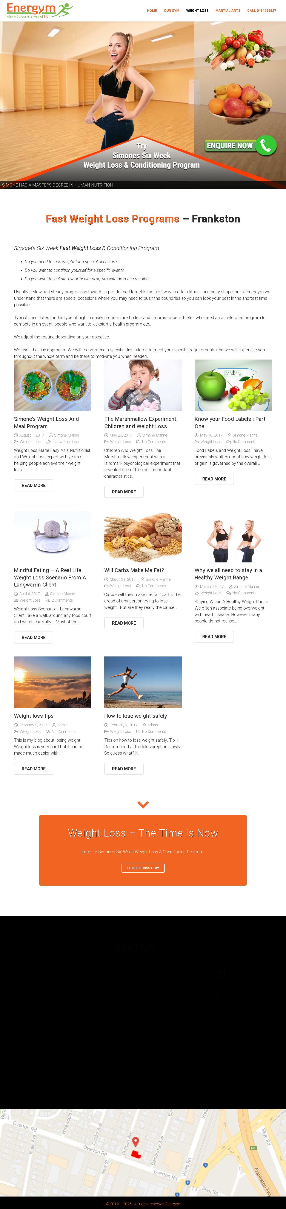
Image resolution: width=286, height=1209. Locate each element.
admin (62, 725)
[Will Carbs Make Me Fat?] (143, 536)
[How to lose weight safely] (143, 682)
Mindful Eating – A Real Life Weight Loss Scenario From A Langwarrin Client (50, 577)
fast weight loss (65, 441)
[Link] (39, 10)
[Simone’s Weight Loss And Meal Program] (52, 385)
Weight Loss (30, 441)
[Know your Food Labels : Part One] (233, 385)
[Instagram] (219, 966)
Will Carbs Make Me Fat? (134, 570)
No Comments (154, 441)
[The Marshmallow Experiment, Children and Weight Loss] (143, 385)
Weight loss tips (34, 716)
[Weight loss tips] (52, 682)
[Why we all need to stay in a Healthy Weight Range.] (233, 536)
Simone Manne (66, 435)
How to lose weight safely (135, 716)
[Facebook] (154, 973)
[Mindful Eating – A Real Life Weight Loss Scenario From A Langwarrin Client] (52, 536)
